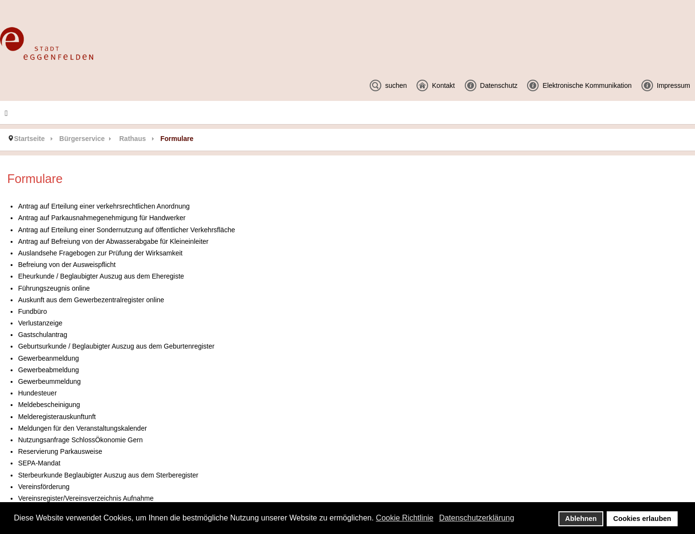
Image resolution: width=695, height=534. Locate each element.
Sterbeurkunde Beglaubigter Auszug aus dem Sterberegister (108, 475)
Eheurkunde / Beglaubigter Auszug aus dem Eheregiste (101, 276)
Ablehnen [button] (581, 518)
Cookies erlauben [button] (642, 518)
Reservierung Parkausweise (60, 451)
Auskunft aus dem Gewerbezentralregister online (91, 300)
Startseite (29, 138)
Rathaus (132, 138)
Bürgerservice (82, 138)
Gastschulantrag (42, 334)
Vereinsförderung (44, 487)
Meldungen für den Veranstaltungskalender (82, 428)
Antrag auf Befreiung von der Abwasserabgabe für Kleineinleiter (113, 241)
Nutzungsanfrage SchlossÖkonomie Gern (80, 440)
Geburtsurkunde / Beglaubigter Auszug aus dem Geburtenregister (116, 346)
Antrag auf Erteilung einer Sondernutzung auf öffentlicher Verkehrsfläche (126, 230)
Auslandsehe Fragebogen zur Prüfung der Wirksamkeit (100, 253)
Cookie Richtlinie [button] (404, 518)
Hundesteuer (37, 393)
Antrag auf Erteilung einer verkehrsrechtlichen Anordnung (104, 206)
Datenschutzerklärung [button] (476, 518)
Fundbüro (32, 311)
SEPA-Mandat (39, 463)
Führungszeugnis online (54, 288)
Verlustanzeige (40, 323)
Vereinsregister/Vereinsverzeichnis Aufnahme (85, 498)
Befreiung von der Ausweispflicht (66, 264)
